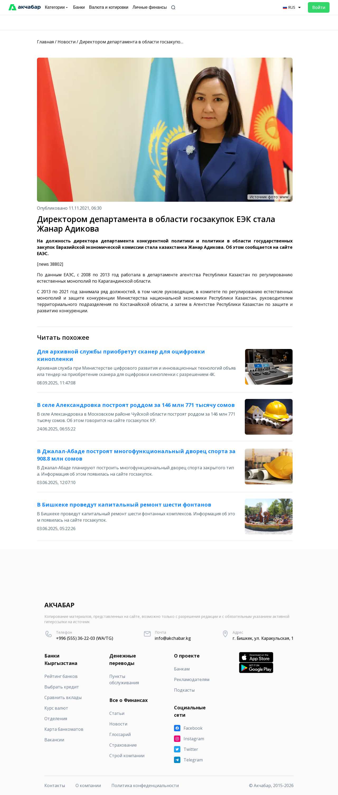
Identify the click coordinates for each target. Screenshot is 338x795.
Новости (67, 42)
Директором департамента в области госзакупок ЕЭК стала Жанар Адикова (158, 42)
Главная (45, 42)
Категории (57, 7)
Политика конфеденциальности (145, 785)
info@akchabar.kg (173, 638)
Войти (318, 7)
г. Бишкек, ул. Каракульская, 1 (263, 638)
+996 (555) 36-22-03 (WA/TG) (84, 638)
